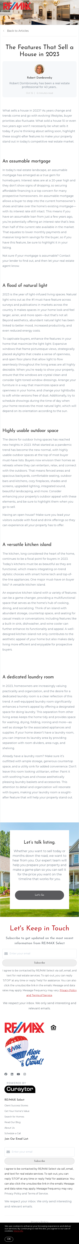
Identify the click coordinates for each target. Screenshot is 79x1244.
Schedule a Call (12, 1133)
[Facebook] (5, 1074)
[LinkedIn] (12, 1074)
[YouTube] (18, 1074)
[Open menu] (74, 6)
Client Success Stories (16, 1105)
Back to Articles (18, 31)
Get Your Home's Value (16, 1111)
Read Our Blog (12, 1122)
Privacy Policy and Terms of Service (26, 1193)
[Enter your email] (43, 953)
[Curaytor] (19, 1092)
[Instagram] (24, 1074)
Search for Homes (14, 1116)
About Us (9, 1127)
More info (18, 1231)
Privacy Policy (39, 1222)
